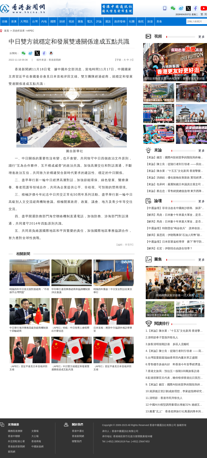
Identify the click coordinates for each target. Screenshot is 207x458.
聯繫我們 (77, 441)
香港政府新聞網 (16, 446)
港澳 (14, 21)
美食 (159, 21)
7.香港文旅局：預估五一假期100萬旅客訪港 (172, 371)
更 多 (201, 36)
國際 (53, 21)
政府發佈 (119, 21)
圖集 (80, 21)
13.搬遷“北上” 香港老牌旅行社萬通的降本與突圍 (176, 411)
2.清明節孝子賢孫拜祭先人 (162, 337)
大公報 (35, 436)
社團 (132, 21)
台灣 (35, 21)
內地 (44, 21)
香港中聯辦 (14, 436)
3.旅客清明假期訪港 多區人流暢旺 (167, 344)
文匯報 (35, 431)
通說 (108, 21)
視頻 (71, 21)
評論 (99, 21)
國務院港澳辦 (15, 431)
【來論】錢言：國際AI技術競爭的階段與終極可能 (176, 157)
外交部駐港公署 (16, 441)
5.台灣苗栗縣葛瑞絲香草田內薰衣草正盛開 (172, 357)
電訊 (89, 21)
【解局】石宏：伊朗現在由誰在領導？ (169, 248)
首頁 (6, 30)
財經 (62, 21)
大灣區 (24, 21)
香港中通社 (78, 431)
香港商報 (36, 441)
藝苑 (141, 21)
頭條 (4, 21)
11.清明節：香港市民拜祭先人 (164, 397)
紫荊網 (11, 451)
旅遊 (150, 21)
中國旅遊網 (37, 446)
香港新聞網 (78, 436)
